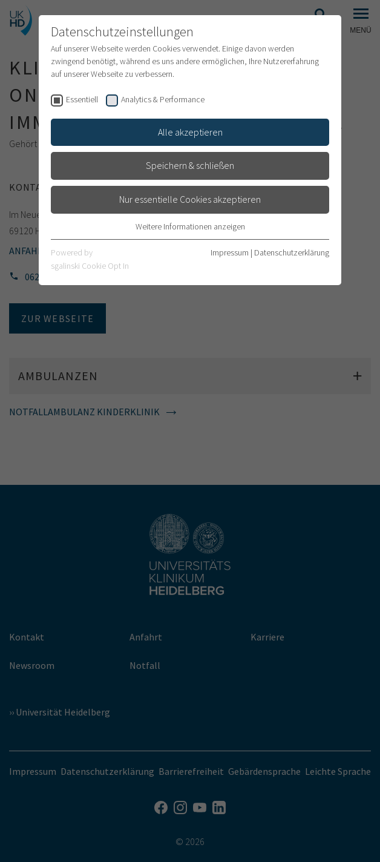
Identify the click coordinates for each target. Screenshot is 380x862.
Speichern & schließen (190, 165)
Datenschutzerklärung (291, 252)
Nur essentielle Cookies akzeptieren (190, 199)
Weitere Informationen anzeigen (190, 226)
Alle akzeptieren (190, 132)
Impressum (230, 252)
